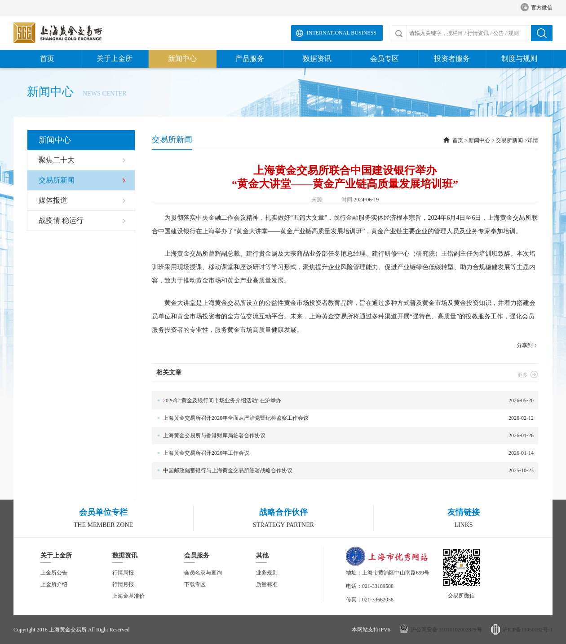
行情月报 (123, 584)
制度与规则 (519, 58)
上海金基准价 (128, 596)
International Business (341, 33)
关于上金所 (115, 58)
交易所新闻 (509, 140)
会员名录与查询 (203, 573)
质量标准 (267, 584)
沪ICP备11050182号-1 (527, 630)
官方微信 (537, 8)
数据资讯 (317, 58)
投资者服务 (452, 58)
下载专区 (195, 584)
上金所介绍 (53, 584)
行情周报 (123, 573)
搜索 (542, 33)
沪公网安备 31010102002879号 (446, 630)
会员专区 (384, 58)
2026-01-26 (343, 435)
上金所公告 (53, 573)
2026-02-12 (343, 418)
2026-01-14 (343, 453)
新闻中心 (182, 58)
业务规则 (267, 573)
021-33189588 (378, 586)
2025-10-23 (343, 470)
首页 (47, 58)
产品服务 (249, 58)
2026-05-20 (343, 400)
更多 (527, 375)
